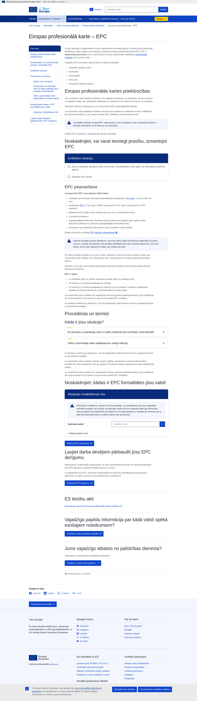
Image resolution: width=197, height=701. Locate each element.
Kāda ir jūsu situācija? (43, 81)
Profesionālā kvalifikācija (93, 26)
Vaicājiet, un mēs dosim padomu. (83, 563)
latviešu (95, 9)
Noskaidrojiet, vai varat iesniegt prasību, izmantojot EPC (44, 63)
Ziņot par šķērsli (127, 19)
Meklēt (33, 19)
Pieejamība (129, 678)
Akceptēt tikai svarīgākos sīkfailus (155, 689)
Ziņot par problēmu (132, 637)
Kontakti (128, 630)
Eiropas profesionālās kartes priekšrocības (43, 55)
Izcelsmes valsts (76, 424)
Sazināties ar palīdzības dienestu (103, 19)
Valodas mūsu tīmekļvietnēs (136, 663)
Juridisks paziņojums (133, 671)
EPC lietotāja (103, 233)
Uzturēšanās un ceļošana (51, 19)
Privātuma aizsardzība (134, 667)
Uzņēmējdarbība (76, 19)
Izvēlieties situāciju (38, 71)
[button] (116, 332)
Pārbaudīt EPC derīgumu (79, 483)
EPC (82, 205)
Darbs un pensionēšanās (68, 26)
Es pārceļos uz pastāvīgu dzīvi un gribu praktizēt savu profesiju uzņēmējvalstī (45, 88)
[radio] (116, 168)
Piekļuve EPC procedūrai (79, 443)
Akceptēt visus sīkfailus (124, 689)
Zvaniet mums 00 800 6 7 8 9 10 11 (92, 663)
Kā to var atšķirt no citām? (55, 2)
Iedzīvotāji (48, 26)
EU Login (131, 198)
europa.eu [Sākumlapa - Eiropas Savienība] (53, 664)
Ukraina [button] (161, 19)
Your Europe (34, 26)
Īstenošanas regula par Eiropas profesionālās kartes (93, 506)
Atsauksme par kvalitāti (43, 604)
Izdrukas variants (132, 634)
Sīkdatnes (128, 675)
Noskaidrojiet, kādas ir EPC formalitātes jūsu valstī (42, 105)
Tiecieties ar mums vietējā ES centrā (93, 675)
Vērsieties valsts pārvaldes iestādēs (84, 534)
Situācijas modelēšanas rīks (45, 112)
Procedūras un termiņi (40, 76)
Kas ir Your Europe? (133, 626)
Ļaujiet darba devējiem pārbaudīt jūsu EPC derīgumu (43, 119)
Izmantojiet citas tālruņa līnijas (90, 667)
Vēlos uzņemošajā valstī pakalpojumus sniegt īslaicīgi (46, 97)
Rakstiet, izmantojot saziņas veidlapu (93, 671)
